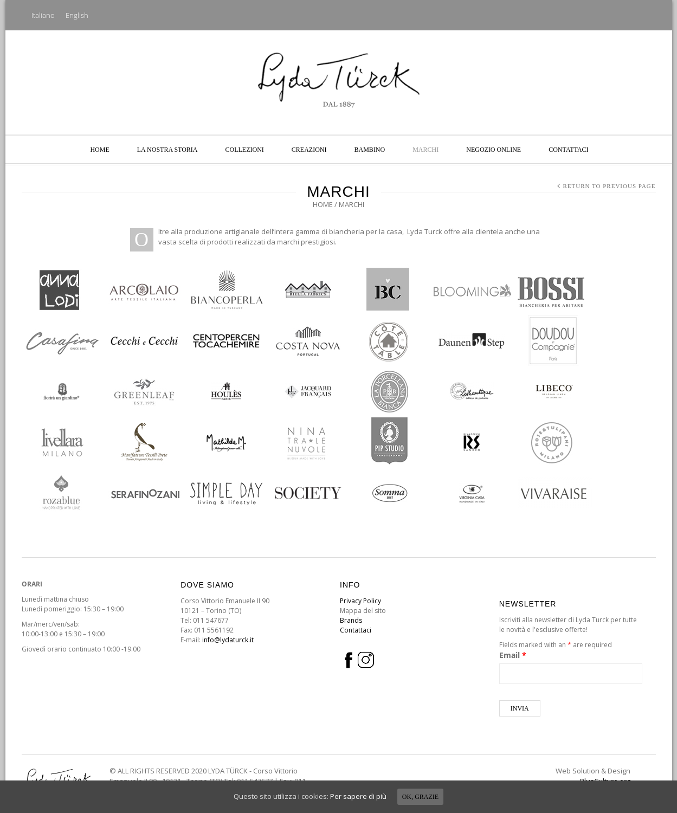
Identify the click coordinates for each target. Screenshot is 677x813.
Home (99, 149)
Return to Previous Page (609, 186)
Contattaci (568, 149)
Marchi (425, 149)
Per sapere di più (358, 796)
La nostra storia (167, 149)
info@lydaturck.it (228, 639)
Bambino (369, 149)
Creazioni (309, 149)
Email (512, 655)
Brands (351, 620)
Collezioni (244, 149)
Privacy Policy (360, 600)
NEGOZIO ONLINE (493, 149)
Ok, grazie (420, 797)
